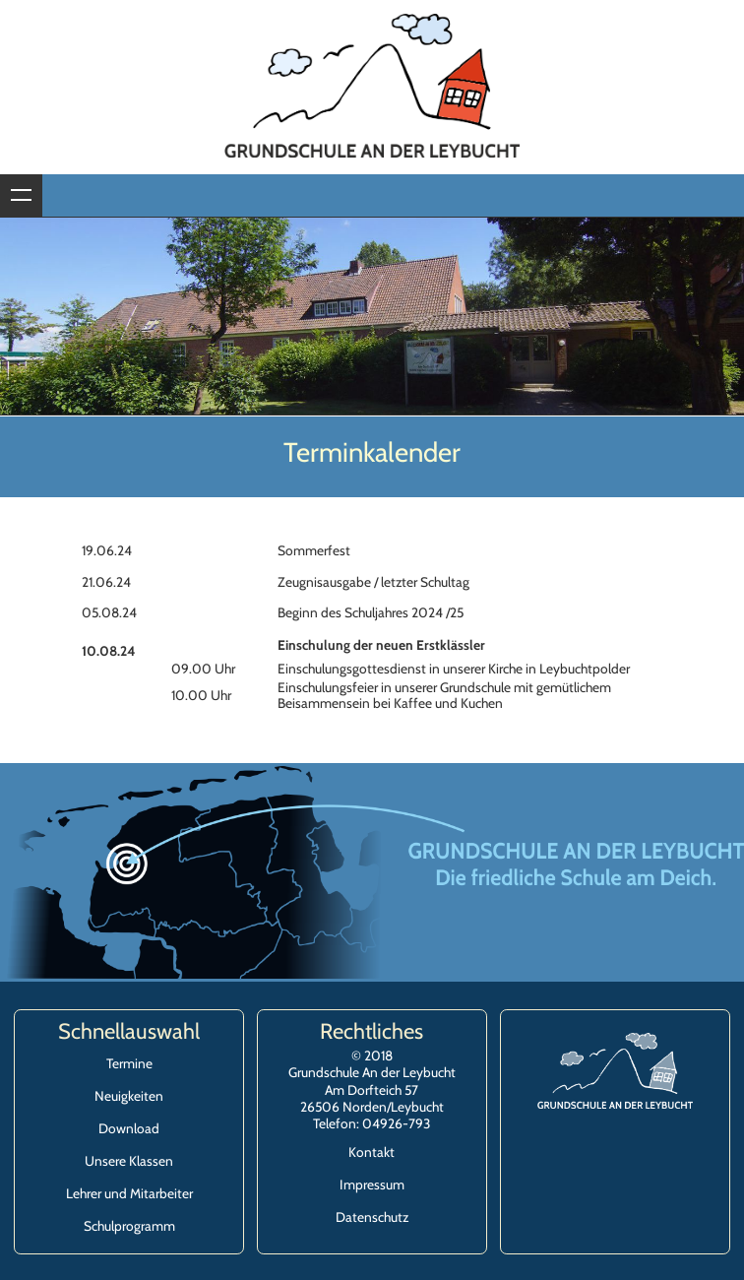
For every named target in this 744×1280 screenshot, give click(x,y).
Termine (129, 1063)
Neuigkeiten (128, 1096)
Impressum (372, 1184)
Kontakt (371, 1152)
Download (128, 1128)
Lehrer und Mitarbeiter (129, 1193)
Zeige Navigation (21, 195)
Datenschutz (372, 1217)
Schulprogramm (129, 1226)
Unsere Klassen (129, 1161)
